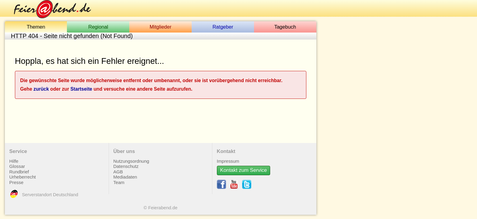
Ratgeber (222, 27)
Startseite (81, 86)
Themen (36, 27)
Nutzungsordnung (131, 158)
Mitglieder (161, 27)
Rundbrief (19, 169)
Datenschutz (126, 164)
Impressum (228, 158)
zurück (41, 86)
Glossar (17, 164)
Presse (16, 180)
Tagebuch (285, 27)
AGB (118, 169)
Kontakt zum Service (243, 168)
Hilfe (14, 158)
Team (118, 180)
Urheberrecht (22, 174)
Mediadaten (125, 174)
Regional (98, 27)
